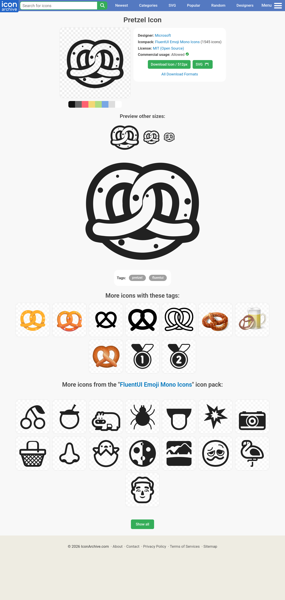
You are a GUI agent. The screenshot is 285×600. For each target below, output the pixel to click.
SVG (172, 5)
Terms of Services (185, 546)
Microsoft (163, 35)
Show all (142, 524)
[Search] (102, 5)
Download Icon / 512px (169, 64)
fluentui (158, 278)
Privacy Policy (154, 546)
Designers (244, 5)
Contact (132, 546)
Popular (193, 5)
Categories (148, 5)
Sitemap (210, 546)
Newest (121, 5)
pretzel (137, 278)
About (118, 546)
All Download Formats (179, 74)
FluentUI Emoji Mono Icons (177, 42)
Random (218, 5)
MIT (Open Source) (168, 48)
